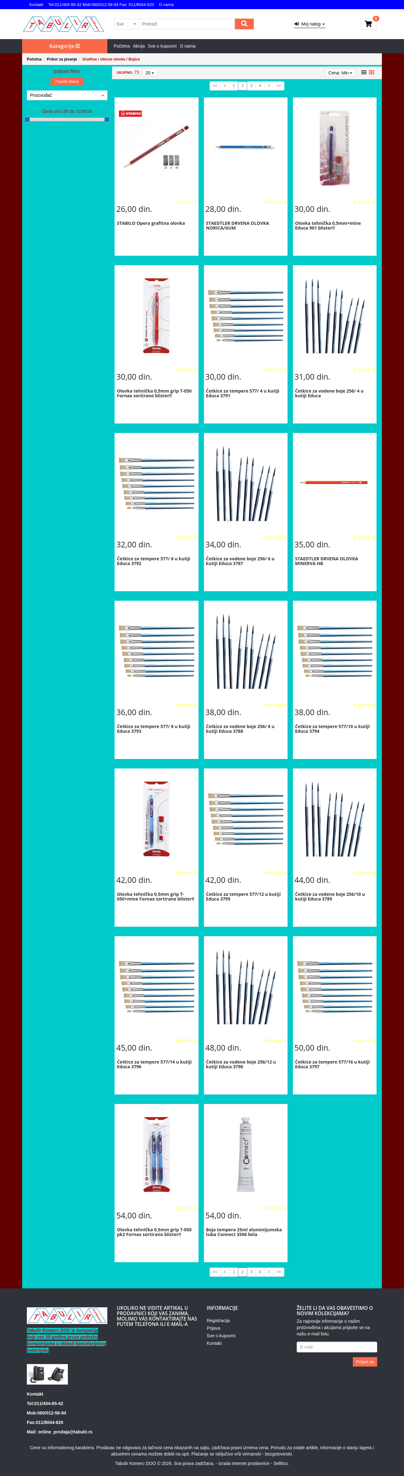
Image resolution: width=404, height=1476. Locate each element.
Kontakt (36, 4)
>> (278, 86)
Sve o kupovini (162, 46)
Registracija (218, 1320)
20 (150, 72)
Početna (122, 46)
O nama (166, 4)
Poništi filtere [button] (67, 81)
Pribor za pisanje (62, 59)
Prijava (213, 1328)
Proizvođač (67, 95)
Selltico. (281, 1463)
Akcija (139, 46)
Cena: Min (341, 72)
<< (215, 86)
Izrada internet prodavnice (244, 1463)
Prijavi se (365, 1361)
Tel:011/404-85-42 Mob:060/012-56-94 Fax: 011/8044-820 (101, 4)
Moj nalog (309, 23)
